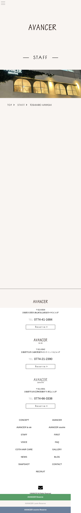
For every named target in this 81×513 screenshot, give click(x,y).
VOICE (24, 442)
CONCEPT (24, 420)
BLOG (57, 457)
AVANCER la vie (23, 427)
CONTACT (57, 464)
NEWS (24, 457)
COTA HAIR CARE (24, 449)
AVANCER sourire (57, 427)
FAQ (57, 442)
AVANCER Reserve (35, 497)
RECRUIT (40, 471)
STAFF (21, 105)
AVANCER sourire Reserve (35, 510)
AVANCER (57, 420)
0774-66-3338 (40, 398)
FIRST (57, 434)
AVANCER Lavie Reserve (35, 503)
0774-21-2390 (40, 359)
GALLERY (57, 449)
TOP (9, 105)
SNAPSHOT (24, 464)
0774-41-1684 (40, 319)
